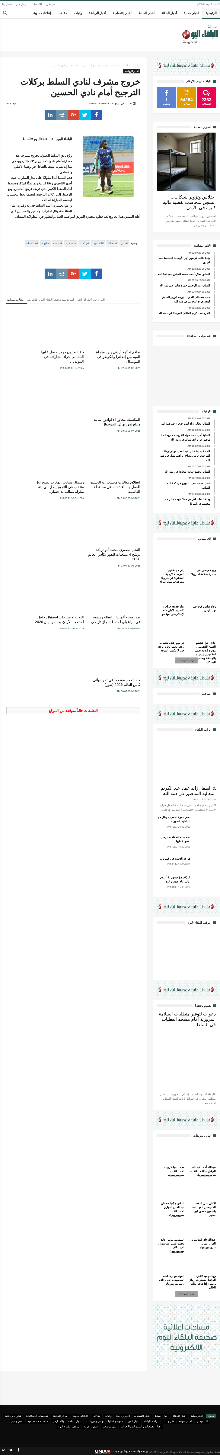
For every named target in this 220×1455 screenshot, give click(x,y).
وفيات (108, 1415)
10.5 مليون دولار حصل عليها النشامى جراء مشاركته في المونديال (77, 357)
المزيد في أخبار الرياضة (91, 299)
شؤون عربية (90, 1426)
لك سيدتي (202, 1421)
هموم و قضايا (116, 1421)
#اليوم (45, 243)
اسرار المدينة (60, 1415)
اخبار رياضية (123, 1415)
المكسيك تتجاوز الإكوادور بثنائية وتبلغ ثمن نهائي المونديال (29, 357)
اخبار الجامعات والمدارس (67, 1421)
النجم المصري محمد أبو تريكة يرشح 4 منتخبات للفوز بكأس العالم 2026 (30, 424)
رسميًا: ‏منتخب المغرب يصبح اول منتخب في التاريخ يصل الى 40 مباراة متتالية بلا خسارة (73, 427)
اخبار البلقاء (179, 1415)
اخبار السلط (162, 1415)
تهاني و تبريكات (95, 1421)
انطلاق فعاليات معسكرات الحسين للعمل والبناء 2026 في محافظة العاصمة (120, 424)
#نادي (124, 243)
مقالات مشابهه (15, 299)
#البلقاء (57, 243)
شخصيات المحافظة (37, 1415)
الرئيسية (136, 65)
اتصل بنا (7, 4)
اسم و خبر (17, 1421)
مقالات (97, 1415)
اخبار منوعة (185, 1421)
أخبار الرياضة (122, 65)
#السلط (112, 243)
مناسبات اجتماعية (38, 1421)
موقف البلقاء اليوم (68, 1426)
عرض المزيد (187, 660)
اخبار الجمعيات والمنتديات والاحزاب (141, 1426)
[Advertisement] (186, 375)
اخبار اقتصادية (142, 1415)
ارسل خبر (22, 4)
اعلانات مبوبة (80, 1415)
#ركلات (84, 243)
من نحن (50, 4)
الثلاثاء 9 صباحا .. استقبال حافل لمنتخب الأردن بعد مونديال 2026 (75, 496)
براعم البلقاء (151, 1421)
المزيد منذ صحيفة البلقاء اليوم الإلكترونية (50, 299)
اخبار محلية (197, 1415)
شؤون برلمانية (13, 1415)
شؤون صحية (109, 1426)
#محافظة (32, 243)
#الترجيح (71, 243)
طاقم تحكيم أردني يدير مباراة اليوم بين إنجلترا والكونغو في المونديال (123, 357)
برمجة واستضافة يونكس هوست (121, 1451)
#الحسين (98, 243)
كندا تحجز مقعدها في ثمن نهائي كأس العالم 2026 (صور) (29, 496)
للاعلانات (37, 4)
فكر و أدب (168, 1421)
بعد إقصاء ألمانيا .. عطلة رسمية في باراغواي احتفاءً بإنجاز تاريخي (120, 496)
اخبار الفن (133, 1421)
